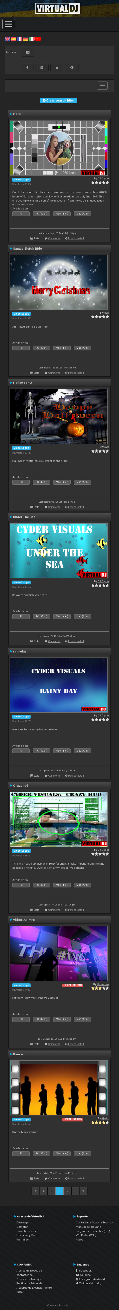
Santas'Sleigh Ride (27, 248)
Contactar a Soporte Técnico (94, 1222)
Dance (18, 1054)
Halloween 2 (22, 383)
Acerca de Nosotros (29, 1270)
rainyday (19, 651)
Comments (54, 238)
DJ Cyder (103, 178)
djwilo (105, 1118)
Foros (79, 1239)
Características (26, 1231)
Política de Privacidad (30, 1283)
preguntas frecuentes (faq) (93, 1231)
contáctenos (24, 1275)
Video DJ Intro (24, 920)
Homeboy (103, 984)
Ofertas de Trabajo (28, 1279)
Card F (18, 114)
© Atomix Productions (59, 1305)
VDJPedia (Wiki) (86, 1235)
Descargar (23, 1222)
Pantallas (22, 1239)
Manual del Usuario (88, 1226)
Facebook (84, 1270)
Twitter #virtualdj (88, 1283)
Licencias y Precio (27, 1235)
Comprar (22, 1226)
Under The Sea (24, 517)
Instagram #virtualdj (91, 1279)
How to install (76, 238)
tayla (106, 312)
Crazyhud (20, 785)
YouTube (83, 1275)
